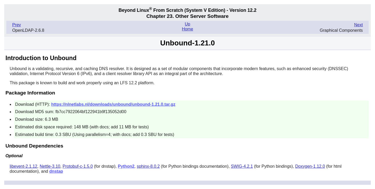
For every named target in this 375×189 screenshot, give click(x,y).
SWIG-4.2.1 (242, 166)
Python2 (126, 166)
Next (358, 25)
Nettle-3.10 (50, 166)
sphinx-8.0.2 (148, 166)
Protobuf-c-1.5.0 (78, 166)
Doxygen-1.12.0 (310, 166)
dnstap (56, 171)
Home (187, 29)
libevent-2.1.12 (23, 166)
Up (187, 24)
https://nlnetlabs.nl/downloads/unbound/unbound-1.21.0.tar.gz (113, 104)
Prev (16, 25)
